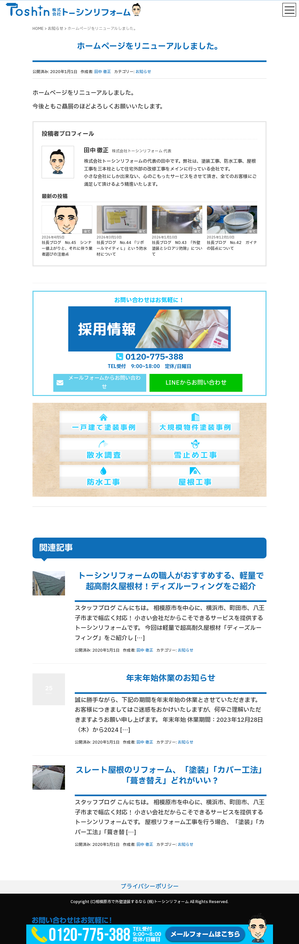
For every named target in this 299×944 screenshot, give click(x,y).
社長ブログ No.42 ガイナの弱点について (232, 245)
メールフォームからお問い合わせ (104, 382)
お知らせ (55, 29)
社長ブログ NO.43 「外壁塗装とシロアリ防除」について (177, 248)
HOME (38, 29)
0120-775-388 (154, 357)
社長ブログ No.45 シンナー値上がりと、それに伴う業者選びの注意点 (67, 248)
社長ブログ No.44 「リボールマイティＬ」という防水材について (122, 248)
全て (87, 231)
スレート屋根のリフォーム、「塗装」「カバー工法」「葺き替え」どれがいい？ (170, 775)
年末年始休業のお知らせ (170, 678)
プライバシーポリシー (150, 886)
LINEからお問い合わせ (196, 382)
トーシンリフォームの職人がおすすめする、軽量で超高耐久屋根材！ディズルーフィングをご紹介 (171, 581)
